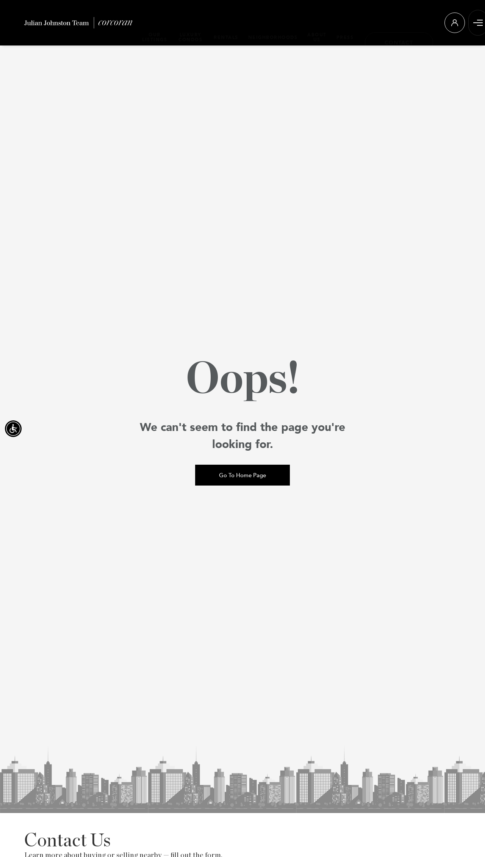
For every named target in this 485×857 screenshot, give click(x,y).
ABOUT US (314, 22)
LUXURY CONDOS (189, 22)
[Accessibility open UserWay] (13, 428)
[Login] (451, 23)
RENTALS (223, 22)
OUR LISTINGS (154, 22)
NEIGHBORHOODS (270, 22)
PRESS (342, 22)
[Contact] (396, 23)
